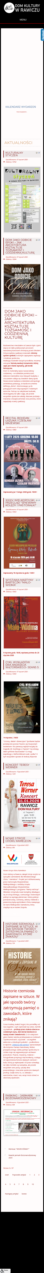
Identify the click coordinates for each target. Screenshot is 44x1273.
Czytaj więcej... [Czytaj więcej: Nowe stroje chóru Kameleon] (12, 914)
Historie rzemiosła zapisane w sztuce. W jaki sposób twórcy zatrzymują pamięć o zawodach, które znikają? (22, 930)
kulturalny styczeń (14, 154)
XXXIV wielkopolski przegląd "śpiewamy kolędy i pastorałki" (21, 503)
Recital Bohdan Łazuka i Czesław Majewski (18, 421)
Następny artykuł (11, 1194)
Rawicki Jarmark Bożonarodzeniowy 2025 (22, 1156)
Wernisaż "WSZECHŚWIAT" (19, 1149)
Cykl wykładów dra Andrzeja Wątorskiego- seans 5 (22, 665)
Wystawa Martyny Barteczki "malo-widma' (20, 582)
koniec (24, 1194)
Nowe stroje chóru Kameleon (18, 839)
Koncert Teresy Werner (17, 766)
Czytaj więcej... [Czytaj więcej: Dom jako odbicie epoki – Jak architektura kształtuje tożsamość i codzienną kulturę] (12, 408)
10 (33, 1184)
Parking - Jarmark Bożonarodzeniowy (21, 1097)
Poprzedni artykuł (19, 1175)
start (7, 1175)
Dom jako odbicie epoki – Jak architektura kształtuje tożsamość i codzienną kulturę (20, 246)
